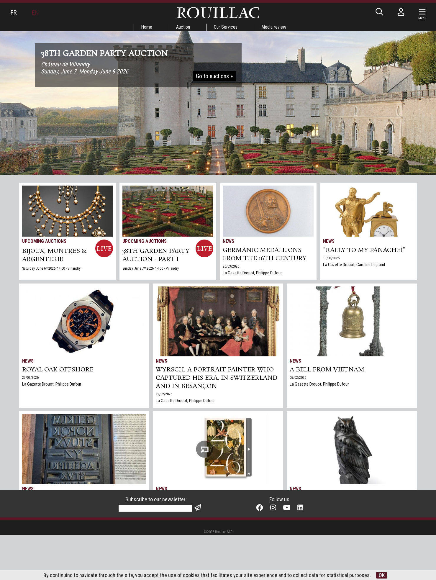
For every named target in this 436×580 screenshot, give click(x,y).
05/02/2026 (298, 378)
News (228, 241)
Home (146, 27)
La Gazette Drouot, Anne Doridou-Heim (55, 520)
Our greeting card (170, 520)
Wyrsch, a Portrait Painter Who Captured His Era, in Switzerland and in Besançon (216, 378)
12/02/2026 (164, 394)
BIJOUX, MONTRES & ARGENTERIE (54, 255)
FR (13, 12)
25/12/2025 (164, 514)
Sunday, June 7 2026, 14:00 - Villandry (150, 268)
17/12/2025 (298, 514)
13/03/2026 (331, 258)
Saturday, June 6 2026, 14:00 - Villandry (51, 268)
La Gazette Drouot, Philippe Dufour (252, 273)
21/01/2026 (30, 514)
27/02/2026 (30, 378)
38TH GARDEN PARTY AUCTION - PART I (155, 255)
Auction (183, 27)
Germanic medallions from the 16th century (264, 254)
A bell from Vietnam (327, 370)
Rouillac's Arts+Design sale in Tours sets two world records (346, 501)
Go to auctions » (214, 76)
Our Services (225, 27)
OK (382, 575)
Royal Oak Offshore (58, 370)
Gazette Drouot (303, 520)
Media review (273, 27)
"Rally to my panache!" (364, 250)
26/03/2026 (231, 266)
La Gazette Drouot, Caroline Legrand (354, 264)
